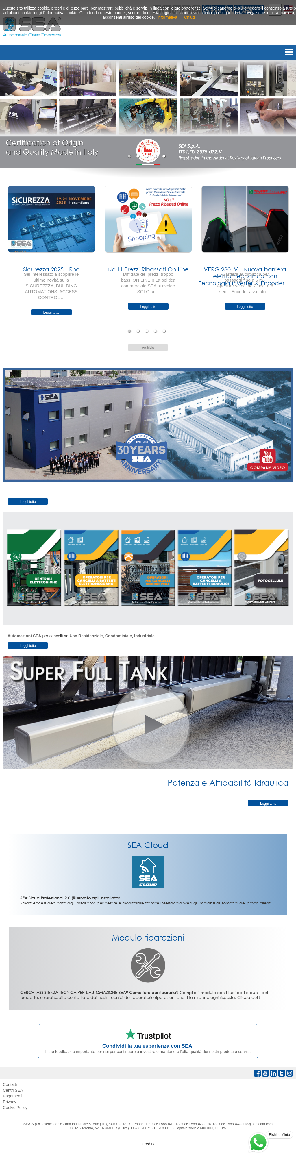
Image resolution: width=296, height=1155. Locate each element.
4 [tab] (156, 156)
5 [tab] (164, 156)
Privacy (9, 1102)
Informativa (167, 17)
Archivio (148, 348)
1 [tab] (130, 156)
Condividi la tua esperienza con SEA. (148, 1046)
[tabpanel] (148, 114)
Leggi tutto (51, 312)
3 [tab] (147, 156)
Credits (148, 1144)
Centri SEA (13, 1090)
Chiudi (190, 17)
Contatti (10, 1084)
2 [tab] (138, 156)
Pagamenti (12, 1096)
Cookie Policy (15, 1107)
